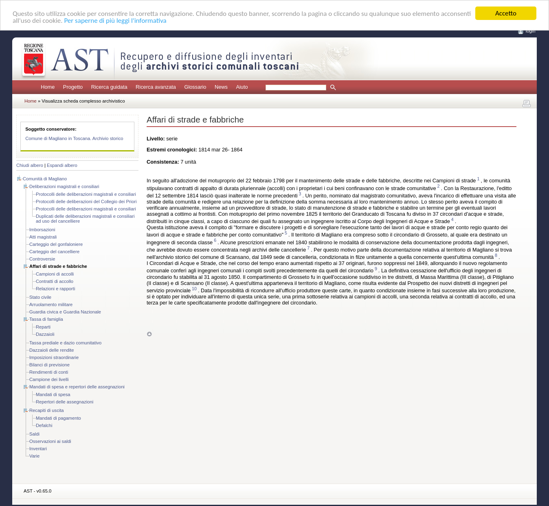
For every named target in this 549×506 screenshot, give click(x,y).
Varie (34, 455)
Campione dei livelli (48, 379)
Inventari (38, 448)
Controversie (42, 258)
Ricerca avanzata (156, 87)
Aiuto (242, 87)
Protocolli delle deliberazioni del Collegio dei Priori (86, 201)
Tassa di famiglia (46, 319)
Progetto (73, 87)
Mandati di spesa (53, 394)
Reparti (43, 326)
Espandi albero (62, 165)
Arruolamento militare (50, 304)
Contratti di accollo (54, 281)
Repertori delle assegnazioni (64, 401)
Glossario (195, 87)
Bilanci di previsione (49, 364)
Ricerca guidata (109, 87)
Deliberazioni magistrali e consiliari (64, 186)
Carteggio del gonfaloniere (56, 244)
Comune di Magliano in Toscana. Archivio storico (74, 138)
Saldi (34, 434)
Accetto (505, 13)
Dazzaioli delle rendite (51, 350)
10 (194, 288)
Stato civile (40, 297)
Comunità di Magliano (45, 178)
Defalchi (44, 425)
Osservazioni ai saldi (50, 441)
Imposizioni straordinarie (54, 357)
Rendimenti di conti (48, 372)
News (221, 87)
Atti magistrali (43, 236)
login (531, 30)
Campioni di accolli (55, 274)
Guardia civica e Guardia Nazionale (65, 311)
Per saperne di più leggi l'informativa (115, 20)
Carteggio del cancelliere (54, 251)
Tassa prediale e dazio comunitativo (65, 342)
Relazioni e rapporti (55, 288)
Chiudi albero (29, 165)
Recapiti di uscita (46, 410)
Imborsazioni (42, 229)
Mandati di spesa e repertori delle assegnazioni (77, 386)
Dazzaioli (45, 334)
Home (48, 87)
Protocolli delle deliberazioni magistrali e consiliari (86, 194)
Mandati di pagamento (58, 418)
